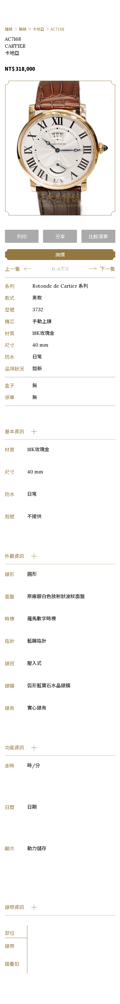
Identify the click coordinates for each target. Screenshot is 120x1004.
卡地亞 (38, 29)
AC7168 (57, 29)
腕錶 (23, 29)
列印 (22, 236)
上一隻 (18, 268)
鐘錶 (8, 29)
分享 (60, 236)
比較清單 (98, 236)
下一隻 (102, 268)
